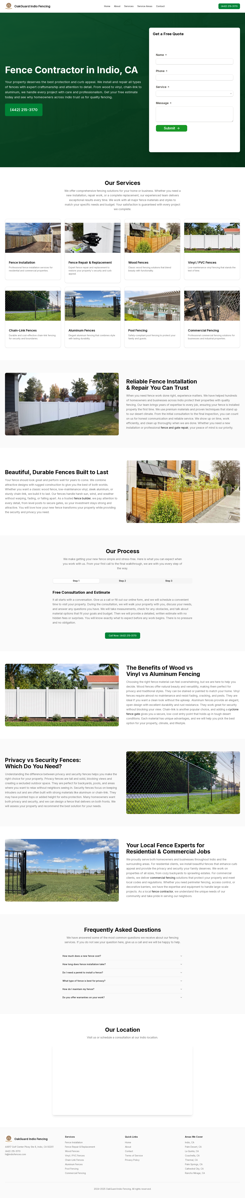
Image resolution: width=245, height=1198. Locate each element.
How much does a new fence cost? (122, 956)
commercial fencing (162, 877)
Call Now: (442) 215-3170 (122, 635)
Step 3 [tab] (168, 580)
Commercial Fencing (75, 1173)
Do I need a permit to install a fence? (122, 972)
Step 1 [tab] (76, 580)
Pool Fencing (71, 1168)
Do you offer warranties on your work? (122, 997)
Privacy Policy (132, 1160)
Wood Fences (72, 1151)
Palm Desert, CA (193, 1146)
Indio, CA (189, 1142)
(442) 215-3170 (229, 6)
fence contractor (162, 891)
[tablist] (122, 581)
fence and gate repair (174, 427)
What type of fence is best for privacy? (122, 980)
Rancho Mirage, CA (195, 1173)
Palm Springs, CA (193, 1164)
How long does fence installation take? (122, 964)
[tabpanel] (122, 607)
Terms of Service (134, 1155)
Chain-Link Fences (74, 1160)
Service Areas (144, 6)
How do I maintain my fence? (122, 989)
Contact (160, 6)
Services (129, 6)
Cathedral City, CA (194, 1168)
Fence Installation (74, 1142)
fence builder (82, 498)
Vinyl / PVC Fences (75, 1155)
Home (107, 6)
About (117, 6)
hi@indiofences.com (15, 1154)
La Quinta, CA (192, 1151)
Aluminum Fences (74, 1164)
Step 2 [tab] (122, 580)
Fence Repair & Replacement (80, 1146)
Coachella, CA (192, 1155)
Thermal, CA (191, 1160)
